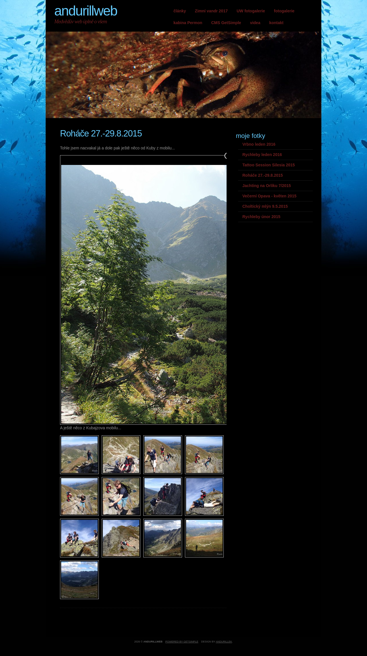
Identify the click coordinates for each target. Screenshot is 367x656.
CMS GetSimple (226, 22)
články (179, 11)
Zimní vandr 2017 (211, 11)
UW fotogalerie (251, 11)
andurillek (224, 641)
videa (255, 22)
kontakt (276, 22)
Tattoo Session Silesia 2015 (268, 165)
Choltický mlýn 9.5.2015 (265, 206)
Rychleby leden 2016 (262, 154)
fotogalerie (284, 11)
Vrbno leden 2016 (258, 144)
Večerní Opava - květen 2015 (269, 196)
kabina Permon (187, 22)
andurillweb (85, 10)
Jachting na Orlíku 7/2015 (266, 185)
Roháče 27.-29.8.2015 (262, 175)
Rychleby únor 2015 (261, 216)
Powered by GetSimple (181, 641)
